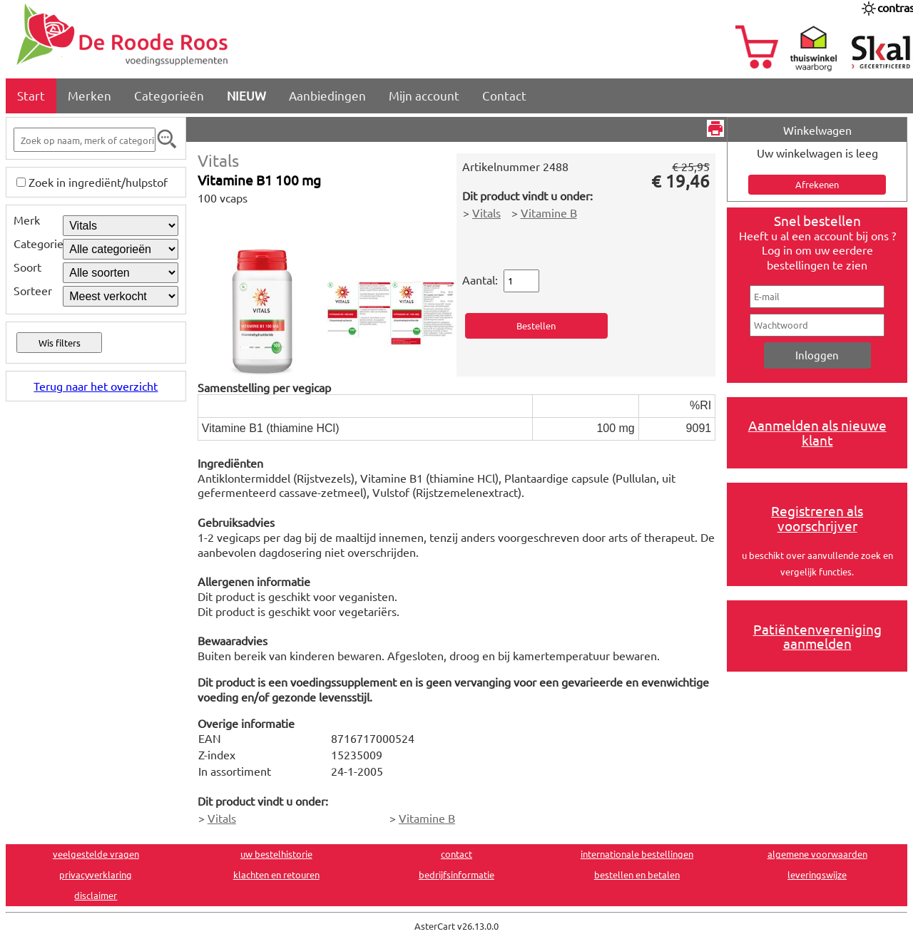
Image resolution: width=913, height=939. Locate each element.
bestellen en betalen (637, 874)
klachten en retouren (276, 874)
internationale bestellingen (637, 854)
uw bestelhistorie (276, 854)
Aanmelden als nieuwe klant (817, 432)
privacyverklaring (95, 874)
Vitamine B (549, 212)
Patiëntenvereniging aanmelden (817, 636)
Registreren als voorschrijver (817, 518)
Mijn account (424, 95)
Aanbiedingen (327, 95)
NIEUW (246, 95)
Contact (504, 95)
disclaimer (95, 895)
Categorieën (169, 95)
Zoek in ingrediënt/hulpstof (98, 182)
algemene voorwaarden (817, 854)
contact (456, 854)
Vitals (218, 160)
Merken (89, 95)
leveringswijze (817, 874)
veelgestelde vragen (96, 854)
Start (31, 95)
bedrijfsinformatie (456, 874)
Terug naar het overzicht (96, 386)
